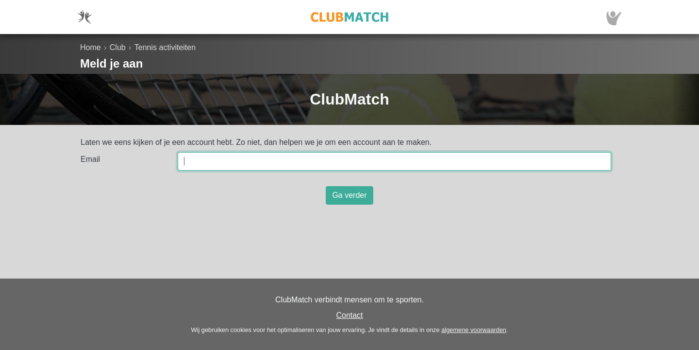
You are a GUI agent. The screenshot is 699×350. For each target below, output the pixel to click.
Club (118, 47)
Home (90, 47)
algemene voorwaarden (473, 329)
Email (90, 159)
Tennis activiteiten (165, 47)
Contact (349, 315)
